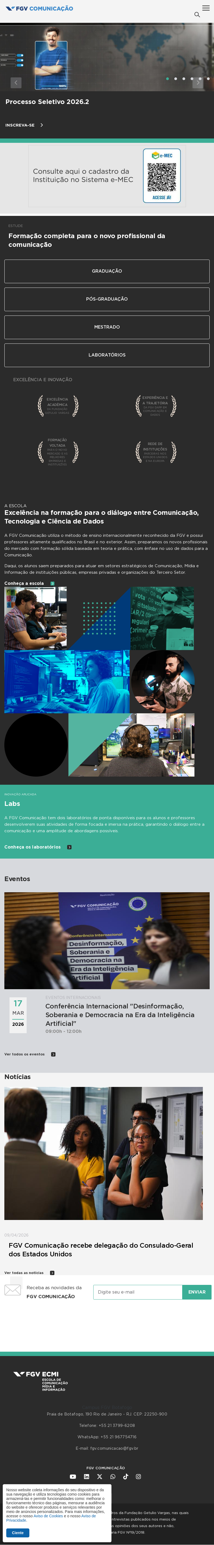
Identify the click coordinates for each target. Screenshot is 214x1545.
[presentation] (107, 1320)
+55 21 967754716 (119, 1437)
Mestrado (107, 327)
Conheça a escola (29, 583)
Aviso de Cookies (48, 1516)
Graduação (107, 271)
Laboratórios (107, 355)
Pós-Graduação (107, 299)
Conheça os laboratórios (38, 847)
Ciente (18, 1533)
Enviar (197, 1292)
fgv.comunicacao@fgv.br (114, 1449)
